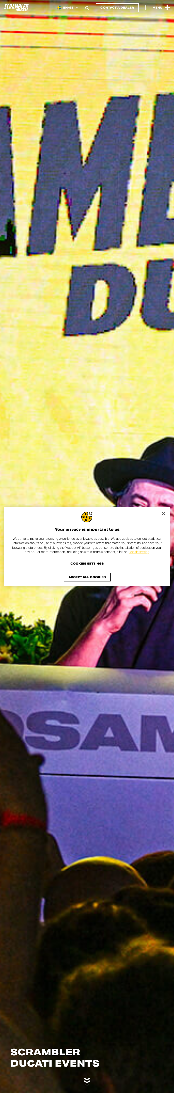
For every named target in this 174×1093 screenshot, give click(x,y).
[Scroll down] (87, 1078)
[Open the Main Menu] (161, 7)
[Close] (163, 514)
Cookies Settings (87, 563)
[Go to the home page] (16, 7)
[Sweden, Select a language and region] (67, 7)
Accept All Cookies (87, 577)
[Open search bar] (87, 7)
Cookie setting (139, 552)
